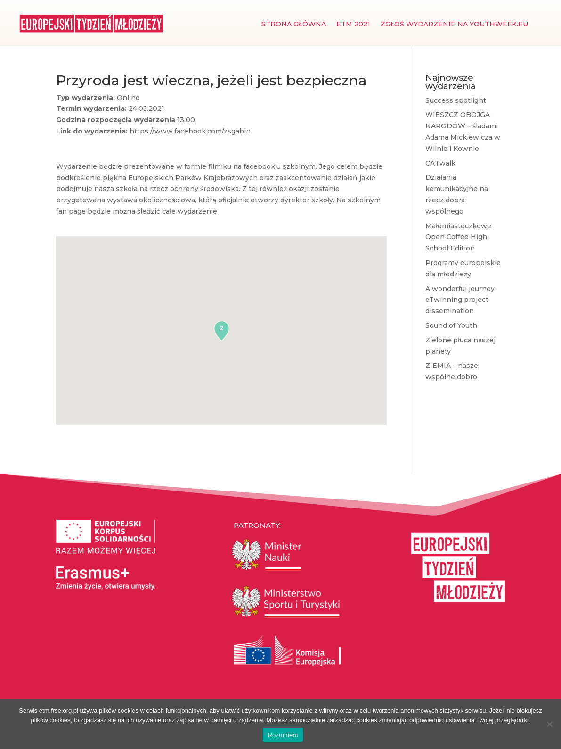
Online (128, 97)
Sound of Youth (451, 325)
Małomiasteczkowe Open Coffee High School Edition (458, 237)
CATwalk (440, 163)
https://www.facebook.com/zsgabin (190, 131)
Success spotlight (455, 100)
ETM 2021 (353, 24)
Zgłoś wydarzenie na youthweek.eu (454, 24)
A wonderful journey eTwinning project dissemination (460, 300)
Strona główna (293, 24)
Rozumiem (283, 735)
